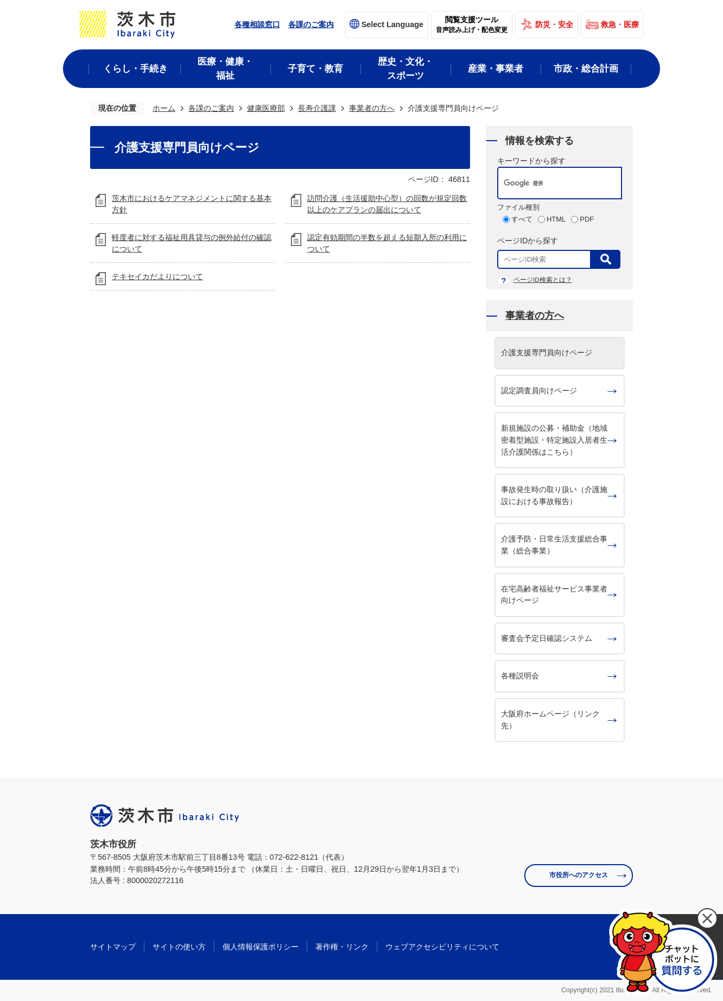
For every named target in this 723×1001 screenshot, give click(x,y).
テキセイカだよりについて (157, 276)
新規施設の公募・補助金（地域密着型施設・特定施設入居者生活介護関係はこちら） (554, 440)
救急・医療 (620, 24)
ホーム (164, 108)
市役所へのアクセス (578, 875)
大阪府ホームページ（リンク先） (550, 719)
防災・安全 (554, 24)
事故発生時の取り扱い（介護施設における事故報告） (554, 495)
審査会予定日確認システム (546, 638)
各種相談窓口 (257, 24)
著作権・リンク (342, 946)
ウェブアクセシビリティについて (442, 946)
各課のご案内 (311, 24)
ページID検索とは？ (542, 279)
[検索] (548, 183)
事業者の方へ (372, 108)
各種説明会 (520, 675)
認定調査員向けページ (539, 390)
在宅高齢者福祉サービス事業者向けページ (554, 594)
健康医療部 (266, 108)
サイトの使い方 (179, 946)
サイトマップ (113, 946)
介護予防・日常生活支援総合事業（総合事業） (554, 544)
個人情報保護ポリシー (261, 946)
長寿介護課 (317, 108)
